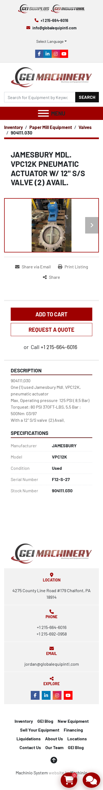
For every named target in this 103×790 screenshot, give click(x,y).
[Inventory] (13, 127)
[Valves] (85, 127)
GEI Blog (45, 721)
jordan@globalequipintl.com (51, 664)
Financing (73, 729)
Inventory (24, 721)
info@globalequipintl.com (54, 28)
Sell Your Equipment (39, 729)
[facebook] (39, 54)
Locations (77, 738)
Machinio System (32, 772)
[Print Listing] (73, 267)
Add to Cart (51, 314)
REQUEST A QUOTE (51, 329)
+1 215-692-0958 (52, 633)
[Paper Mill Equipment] (50, 127)
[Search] (39, 97)
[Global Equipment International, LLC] (51, 552)
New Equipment (73, 721)
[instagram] (56, 54)
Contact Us (30, 747)
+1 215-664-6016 (54, 20)
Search (87, 97)
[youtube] (64, 54)
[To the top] (54, 760)
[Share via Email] (33, 267)
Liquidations (28, 738)
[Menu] (43, 113)
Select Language (49, 41)
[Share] (51, 277)
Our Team (54, 747)
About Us (54, 738)
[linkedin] (47, 54)
